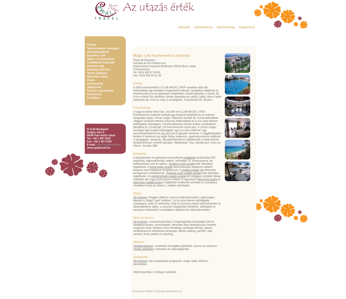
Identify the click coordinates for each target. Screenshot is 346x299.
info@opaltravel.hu (108, 144)
